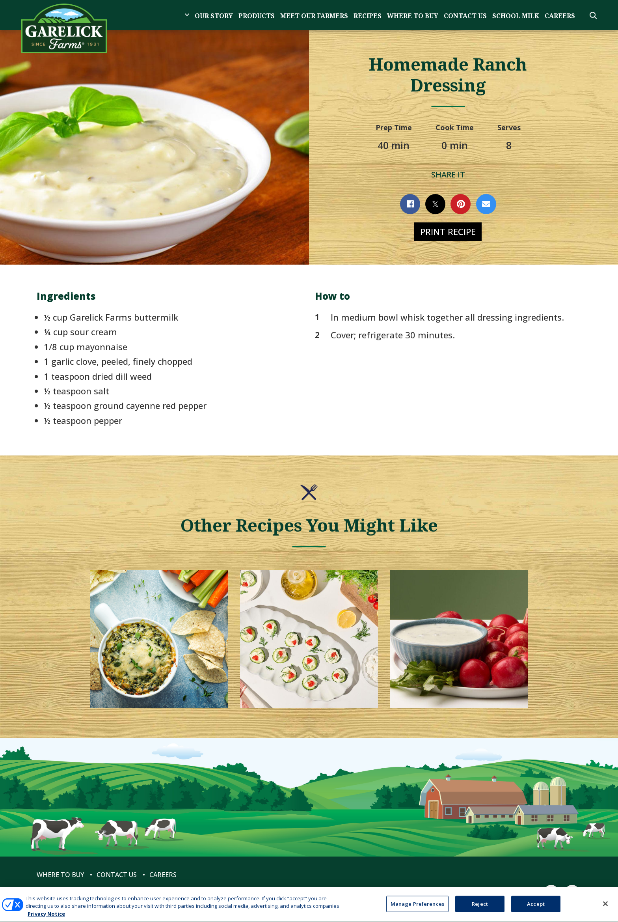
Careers (560, 15)
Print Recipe (448, 231)
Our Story (214, 15)
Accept (536, 907)
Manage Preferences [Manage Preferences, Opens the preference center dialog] (417, 907)
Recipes (368, 15)
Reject (480, 907)
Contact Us (465, 15)
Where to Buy (412, 15)
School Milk (515, 15)
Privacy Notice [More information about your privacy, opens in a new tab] (46, 918)
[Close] (605, 907)
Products (256, 15)
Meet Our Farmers (314, 15)
